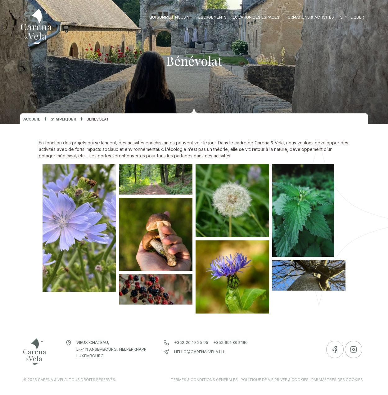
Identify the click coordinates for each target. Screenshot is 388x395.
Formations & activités (310, 17)
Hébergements (211, 17)
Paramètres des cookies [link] (337, 379)
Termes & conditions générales (204, 379)
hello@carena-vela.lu (199, 351)
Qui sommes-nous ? (169, 17)
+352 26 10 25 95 (191, 342)
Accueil (31, 119)
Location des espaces (256, 17)
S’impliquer (352, 17)
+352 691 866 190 (230, 342)
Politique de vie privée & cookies (275, 379)
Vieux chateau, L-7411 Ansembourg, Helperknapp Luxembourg (111, 349)
